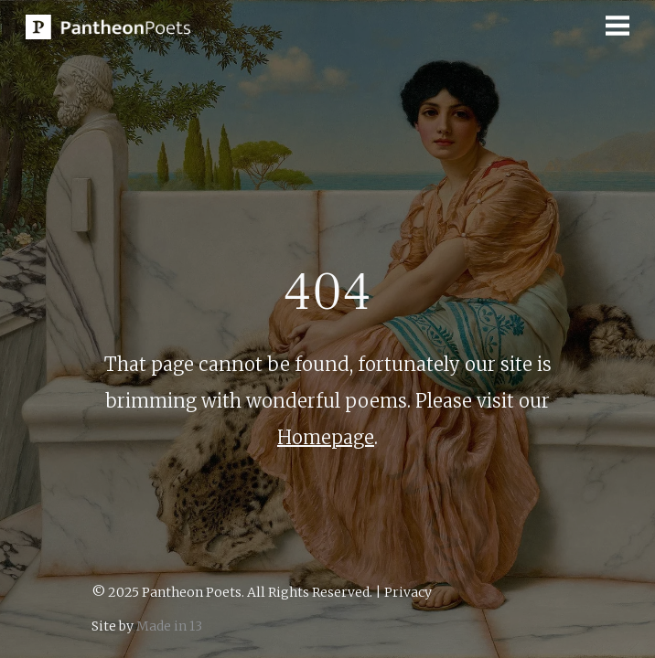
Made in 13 (169, 626)
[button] (617, 25)
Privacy (408, 592)
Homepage (325, 437)
